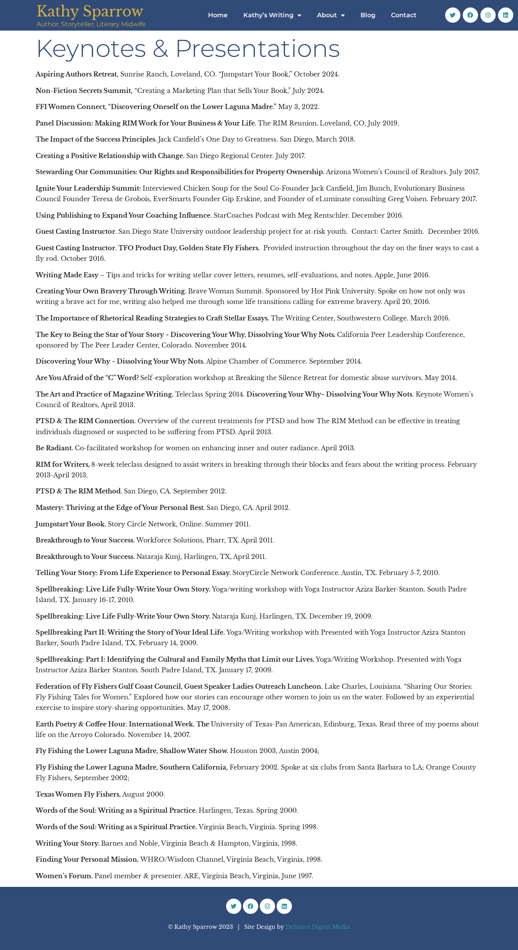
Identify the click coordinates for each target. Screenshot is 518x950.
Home (218, 15)
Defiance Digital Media (318, 926)
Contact (404, 15)
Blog (367, 15)
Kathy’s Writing (272, 15)
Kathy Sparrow (89, 11)
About (331, 15)
